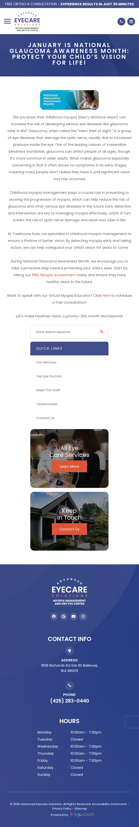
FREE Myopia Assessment (53, 274)
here (106, 295)
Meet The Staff (48, 390)
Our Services (46, 362)
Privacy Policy (61, 808)
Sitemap (80, 808)
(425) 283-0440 (69, 700)
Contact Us (45, 418)
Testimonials (46, 404)
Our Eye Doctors (49, 376)
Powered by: (72, 815)
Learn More (69, 466)
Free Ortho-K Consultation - (69, 4)
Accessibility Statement (109, 804)
